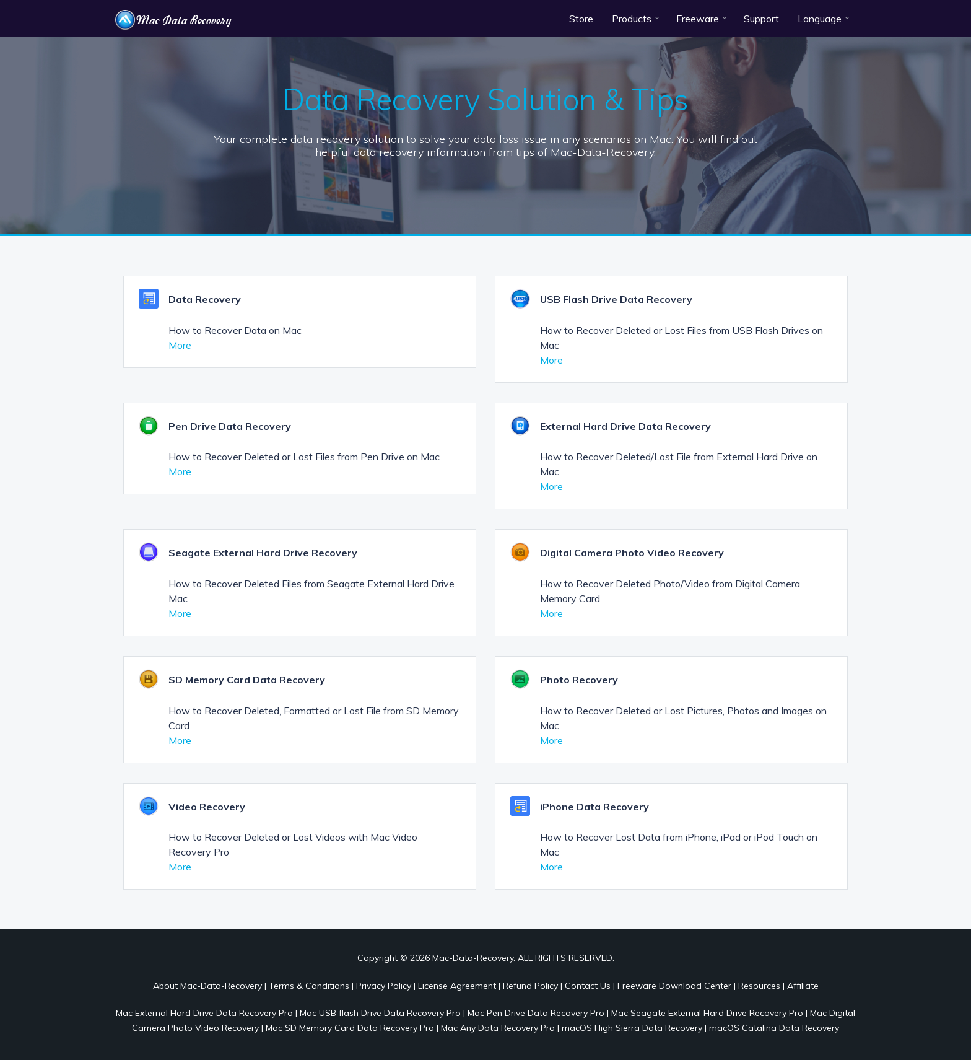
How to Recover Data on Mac (235, 330)
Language (820, 18)
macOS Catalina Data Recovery (774, 1027)
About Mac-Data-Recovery (207, 985)
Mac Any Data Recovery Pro (498, 1027)
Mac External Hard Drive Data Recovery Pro (204, 1012)
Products (631, 18)
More (179, 345)
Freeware (697, 18)
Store (581, 18)
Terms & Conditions (309, 985)
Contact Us (588, 985)
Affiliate (803, 985)
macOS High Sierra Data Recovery (632, 1027)
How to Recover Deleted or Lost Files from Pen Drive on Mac (304, 456)
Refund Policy (530, 985)
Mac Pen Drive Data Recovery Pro (536, 1012)
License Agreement (457, 985)
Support (761, 18)
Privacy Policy (383, 985)
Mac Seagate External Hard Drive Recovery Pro (707, 1012)
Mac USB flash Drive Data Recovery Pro (380, 1012)
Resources (759, 985)
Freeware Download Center (674, 985)
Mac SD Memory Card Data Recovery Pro (350, 1027)
